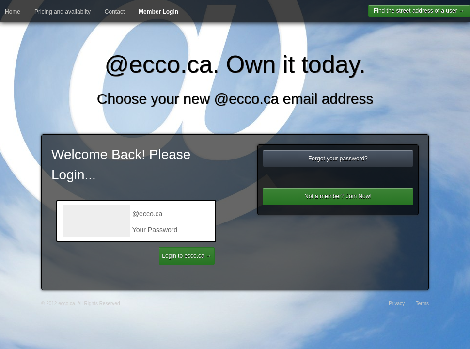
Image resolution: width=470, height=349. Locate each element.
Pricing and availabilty (62, 11)
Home (12, 11)
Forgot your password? (338, 158)
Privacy (397, 303)
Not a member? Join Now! (338, 196)
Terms (422, 303)
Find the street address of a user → (419, 10)
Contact (115, 11)
